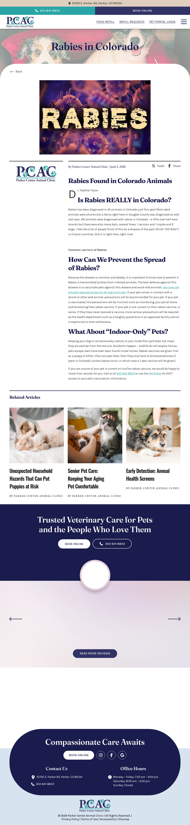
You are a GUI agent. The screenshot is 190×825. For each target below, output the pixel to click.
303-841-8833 (126, 373)
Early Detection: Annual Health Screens (148, 474)
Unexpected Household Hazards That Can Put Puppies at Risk (30, 478)
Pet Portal (155, 373)
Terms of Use (89, 819)
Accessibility (108, 819)
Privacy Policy (70, 819)
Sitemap (123, 819)
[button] (184, 22)
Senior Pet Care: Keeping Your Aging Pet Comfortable (86, 478)
